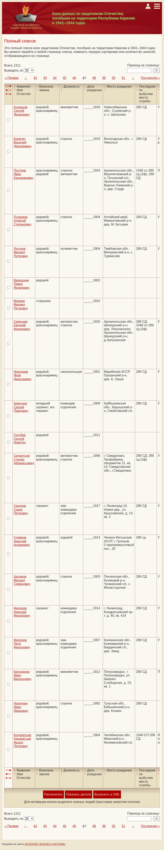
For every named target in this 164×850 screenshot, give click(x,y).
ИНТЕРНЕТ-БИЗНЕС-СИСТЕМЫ (45, 844)
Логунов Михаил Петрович (21, 252)
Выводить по (14, 70)
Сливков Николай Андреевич (22, 541)
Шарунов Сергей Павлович (21, 407)
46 (74, 78)
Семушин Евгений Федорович (22, 325)
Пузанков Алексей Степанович (22, 220)
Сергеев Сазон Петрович (21, 509)
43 (45, 78)
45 (64, 78)
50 (113, 78)
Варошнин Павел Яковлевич (22, 284)
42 (35, 78)
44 (55, 78)
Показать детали (78, 794)
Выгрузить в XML (107, 794)
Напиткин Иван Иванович (21, 707)
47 (84, 78)
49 (104, 78)
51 (123, 78)
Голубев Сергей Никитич (20, 438)
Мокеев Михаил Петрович (21, 304)
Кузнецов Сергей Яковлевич (22, 110)
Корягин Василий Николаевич (22, 142)
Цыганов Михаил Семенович (22, 580)
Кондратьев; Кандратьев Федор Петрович (23, 740)
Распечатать (53, 794)
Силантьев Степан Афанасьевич (24, 459)
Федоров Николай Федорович (22, 611)
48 (94, 78)
